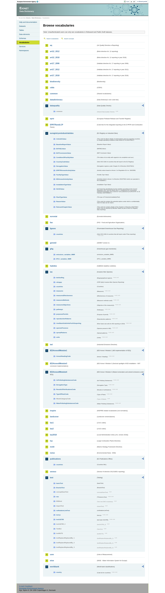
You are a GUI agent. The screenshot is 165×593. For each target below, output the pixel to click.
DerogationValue (62, 166)
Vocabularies (24, 42)
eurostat (53, 216)
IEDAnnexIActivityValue (64, 179)
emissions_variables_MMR (65, 254)
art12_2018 (54, 57)
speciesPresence (62, 328)
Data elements (24, 34)
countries (59, 234)
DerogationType (61, 385)
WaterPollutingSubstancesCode (67, 403)
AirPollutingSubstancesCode (66, 380)
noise (52, 453)
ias (51, 272)
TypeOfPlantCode (62, 394)
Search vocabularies (52, 38)
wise (52, 561)
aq (51, 45)
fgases (53, 228)
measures (59, 291)
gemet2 (53, 243)
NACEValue (60, 189)
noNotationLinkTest (63, 510)
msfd (52, 447)
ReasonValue (60, 201)
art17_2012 (54, 69)
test (51, 478)
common (54, 94)
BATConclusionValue (63, 153)
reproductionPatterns (63, 319)
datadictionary (56, 100)
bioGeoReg (60, 277)
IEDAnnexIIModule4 (58, 372)
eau (57, 496)
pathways (59, 309)
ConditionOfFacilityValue (65, 157)
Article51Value (61, 139)
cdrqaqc (59, 282)
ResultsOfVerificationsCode (66, 389)
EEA (28, 1)
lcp (51, 441)
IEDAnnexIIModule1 (58, 350)
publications (55, 459)
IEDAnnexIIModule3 (58, 363)
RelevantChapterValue (64, 207)
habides (53, 266)
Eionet (28, 18)
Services (22, 46)
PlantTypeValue (61, 197)
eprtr (52, 119)
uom (52, 554)
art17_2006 (54, 63)
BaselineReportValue (63, 144)
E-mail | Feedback (25, 586)
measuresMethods (62, 300)
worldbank (54, 567)
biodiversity (55, 82)
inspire (53, 411)
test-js (58, 515)
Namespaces (24, 50)
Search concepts (69, 38)
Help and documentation (28, 22)
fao (51, 222)
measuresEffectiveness (64, 295)
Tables (21, 30)
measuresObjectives (63, 305)
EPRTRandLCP (56, 125)
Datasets (22, 26)
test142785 (60, 519)
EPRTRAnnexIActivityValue (65, 170)
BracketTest (60, 488)
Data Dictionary (36, 18)
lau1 (52, 423)
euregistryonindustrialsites (61, 133)
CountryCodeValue (62, 162)
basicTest (59, 483)
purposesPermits (62, 314)
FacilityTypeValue (62, 175)
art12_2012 (54, 51)
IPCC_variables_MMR (63, 259)
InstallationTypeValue (63, 184)
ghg (51, 249)
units (58, 337)
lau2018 (53, 435)
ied (51, 345)
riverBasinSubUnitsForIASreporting (68, 323)
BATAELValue (61, 149)
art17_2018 (54, 75)
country (59, 572)
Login (127, 1)
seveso (53, 472)
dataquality (55, 106)
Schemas (22, 38)
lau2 (52, 429)
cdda (52, 88)
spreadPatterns (61, 332)
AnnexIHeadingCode (63, 356)
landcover (54, 417)
